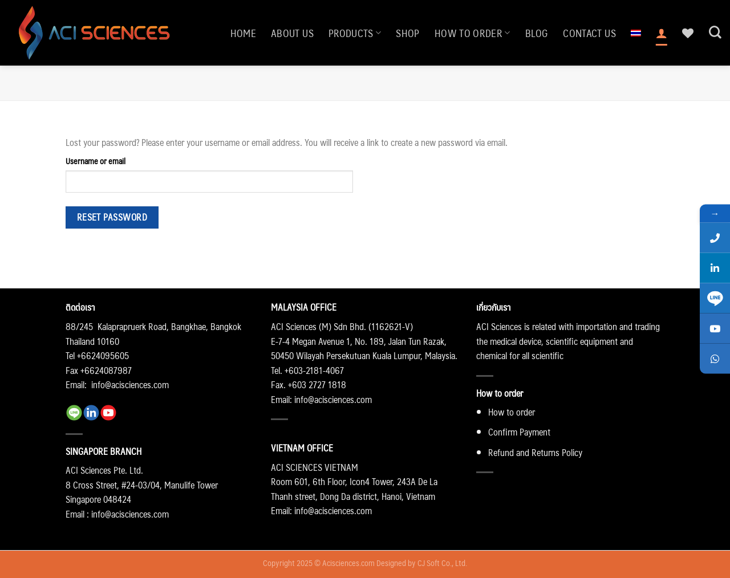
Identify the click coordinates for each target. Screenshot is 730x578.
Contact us (589, 33)
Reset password (112, 217)
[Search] (715, 32)
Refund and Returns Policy (535, 452)
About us (292, 33)
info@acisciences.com (130, 384)
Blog (536, 33)
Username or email (95, 161)
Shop (407, 33)
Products (354, 33)
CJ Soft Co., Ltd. (442, 562)
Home (243, 33)
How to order (472, 33)
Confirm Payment (519, 431)
